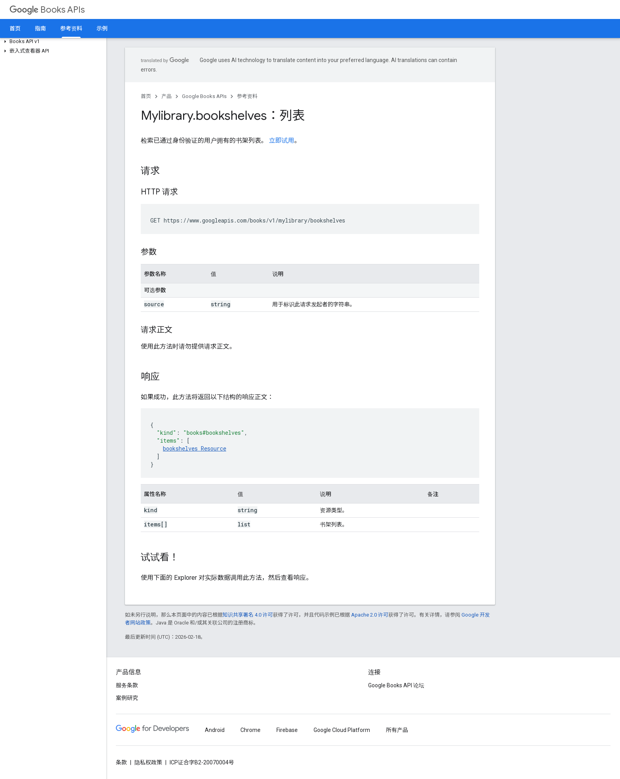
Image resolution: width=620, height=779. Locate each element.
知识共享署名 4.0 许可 (248, 615)
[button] (51, 41)
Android (215, 730)
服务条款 (127, 685)
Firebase (287, 730)
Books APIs (47, 9)
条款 (121, 762)
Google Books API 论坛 (396, 685)
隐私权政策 (148, 762)
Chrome (250, 730)
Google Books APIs (204, 96)
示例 (102, 28)
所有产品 (397, 730)
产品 (166, 96)
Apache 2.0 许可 (369, 615)
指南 (40, 28)
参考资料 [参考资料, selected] (71, 28)
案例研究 (127, 698)
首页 (15, 28)
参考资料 (247, 96)
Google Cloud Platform (342, 730)
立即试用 (281, 140)
